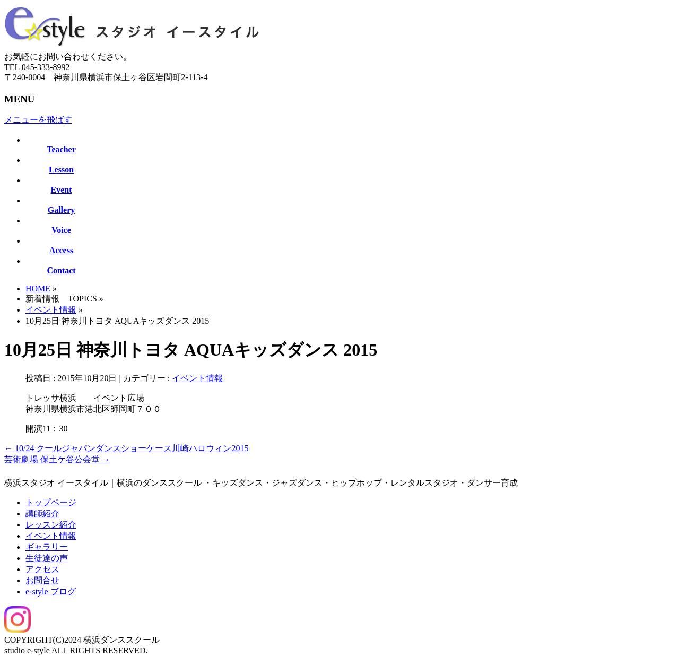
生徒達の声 (46, 558)
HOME (37, 288)
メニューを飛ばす (38, 119)
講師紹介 (42, 513)
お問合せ (42, 580)
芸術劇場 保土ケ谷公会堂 (57, 459)
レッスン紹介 (50, 524)
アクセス (42, 569)
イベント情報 (50, 309)
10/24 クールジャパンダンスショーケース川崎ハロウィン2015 (126, 448)
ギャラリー (46, 546)
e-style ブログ (50, 591)
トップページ (50, 502)
